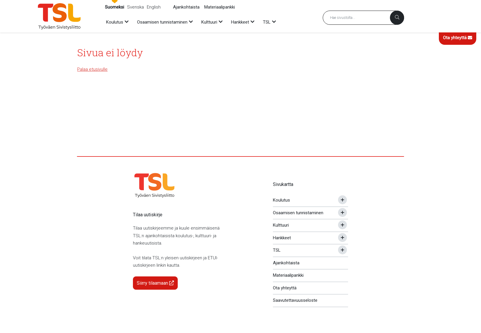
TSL (277, 250)
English (154, 7)
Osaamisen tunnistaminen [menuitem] (162, 22)
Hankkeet (282, 237)
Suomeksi (114, 7)
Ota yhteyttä (457, 37)
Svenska (135, 7)
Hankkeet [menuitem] (240, 22)
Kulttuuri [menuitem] (209, 22)
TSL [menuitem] (267, 22)
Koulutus (281, 200)
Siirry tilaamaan (155, 283)
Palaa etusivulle (92, 69)
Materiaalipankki (219, 7)
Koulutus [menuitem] (114, 22)
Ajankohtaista (186, 7)
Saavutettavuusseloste (295, 300)
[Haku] (397, 18)
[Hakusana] (363, 18)
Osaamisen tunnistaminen (298, 212)
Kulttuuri (281, 225)
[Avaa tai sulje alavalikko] (342, 199)
